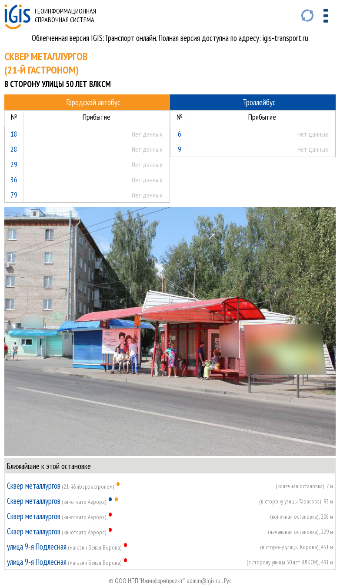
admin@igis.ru (203, 581)
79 (13, 195)
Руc (228, 581)
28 (13, 149)
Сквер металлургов (33, 485)
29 (13, 164)
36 (13, 179)
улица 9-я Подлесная (37, 546)
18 (13, 134)
